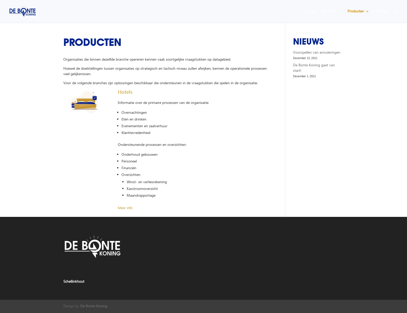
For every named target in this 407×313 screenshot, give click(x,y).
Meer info (125, 208)
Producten (356, 12)
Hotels (125, 92)
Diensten (329, 12)
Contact (382, 12)
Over (311, 12)
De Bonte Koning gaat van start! (314, 68)
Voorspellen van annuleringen (316, 52)
